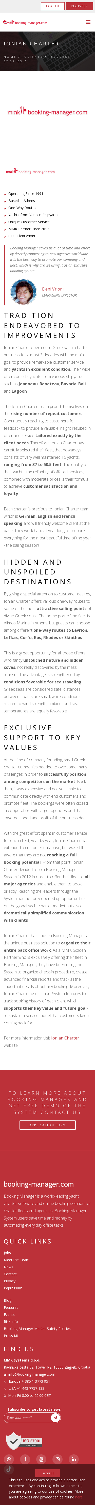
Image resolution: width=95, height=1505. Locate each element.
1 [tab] (40, 122)
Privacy (9, 1281)
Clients (33, 57)
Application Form (47, 1125)
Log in (52, 6)
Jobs (7, 1252)
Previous (14, 111)
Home (10, 57)
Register (79, 6)
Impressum (13, 1288)
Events (9, 1314)
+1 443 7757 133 (30, 1388)
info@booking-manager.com (31, 1374)
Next (81, 111)
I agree (48, 1473)
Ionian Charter (65, 1038)
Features (11, 1307)
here (79, 1497)
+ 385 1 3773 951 (36, 1381)
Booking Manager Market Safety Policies (37, 1328)
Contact (10, 1273)
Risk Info (11, 1321)
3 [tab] (55, 122)
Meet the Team (16, 1259)
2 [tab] (47, 122)
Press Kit (11, 1335)
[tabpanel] (47, 111)
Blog (7, 1300)
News (8, 1266)
